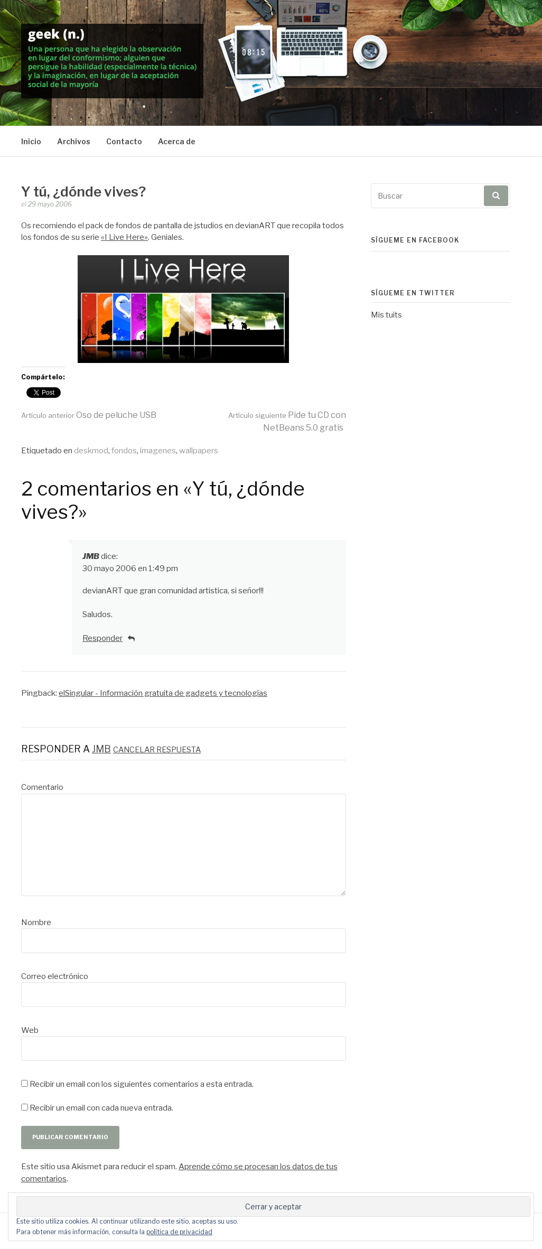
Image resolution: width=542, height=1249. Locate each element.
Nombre (36, 922)
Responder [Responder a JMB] (102, 638)
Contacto (124, 141)
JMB (90, 556)
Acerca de (176, 141)
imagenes (158, 450)
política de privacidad (179, 1232)
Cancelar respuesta (157, 749)
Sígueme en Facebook (415, 240)
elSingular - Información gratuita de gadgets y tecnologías (163, 693)
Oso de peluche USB (88, 415)
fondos (124, 450)
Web (30, 1030)
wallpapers (198, 450)
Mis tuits (386, 315)
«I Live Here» (124, 237)
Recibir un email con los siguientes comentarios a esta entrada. (142, 1084)
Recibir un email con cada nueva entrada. (101, 1108)
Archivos (73, 141)
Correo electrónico (54, 976)
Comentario (42, 787)
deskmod (91, 450)
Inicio (31, 141)
